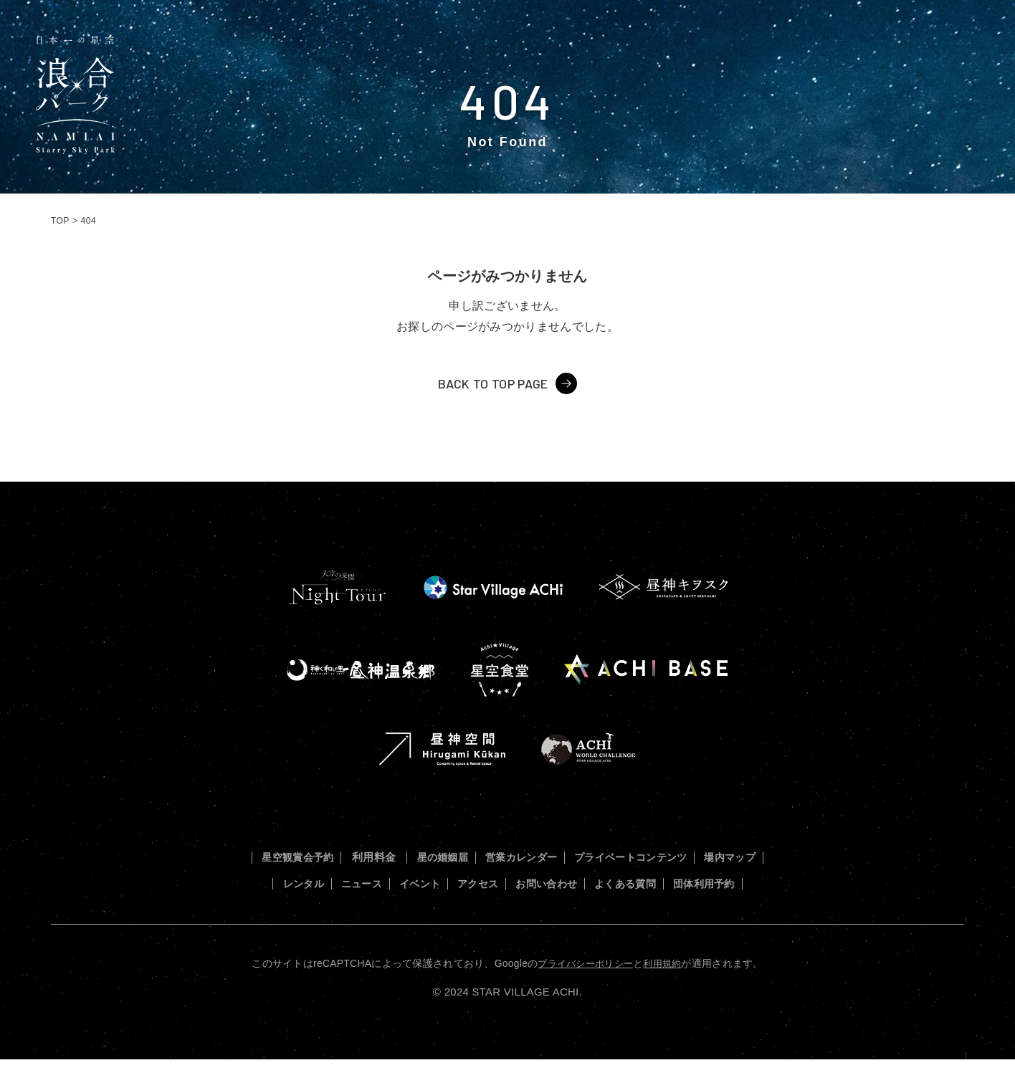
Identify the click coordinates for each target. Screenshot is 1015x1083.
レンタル (359, 882)
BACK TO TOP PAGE (493, 383)
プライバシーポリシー (584, 987)
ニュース (425, 882)
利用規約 (665, 987)
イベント (491, 882)
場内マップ (287, 882)
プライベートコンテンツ (678, 856)
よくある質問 (723, 882)
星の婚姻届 (469, 856)
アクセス (557, 882)
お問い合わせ (634, 882)
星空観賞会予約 (315, 856)
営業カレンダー (557, 856)
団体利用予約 (507, 908)
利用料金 (398, 856)
